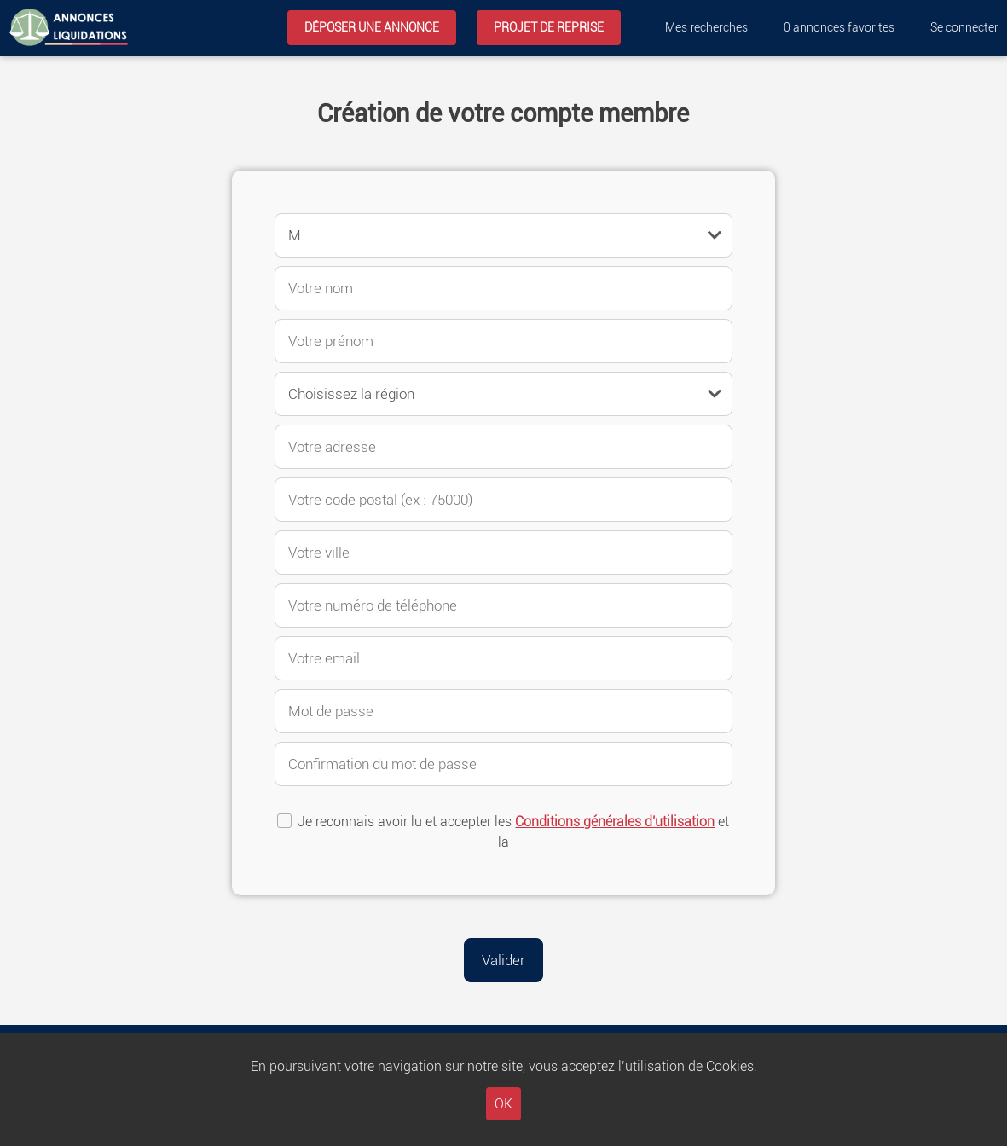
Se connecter (964, 27)
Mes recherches (706, 27)
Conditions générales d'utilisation (615, 821)
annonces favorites (839, 27)
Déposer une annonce (371, 27)
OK (503, 1104)
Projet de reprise (549, 27)
